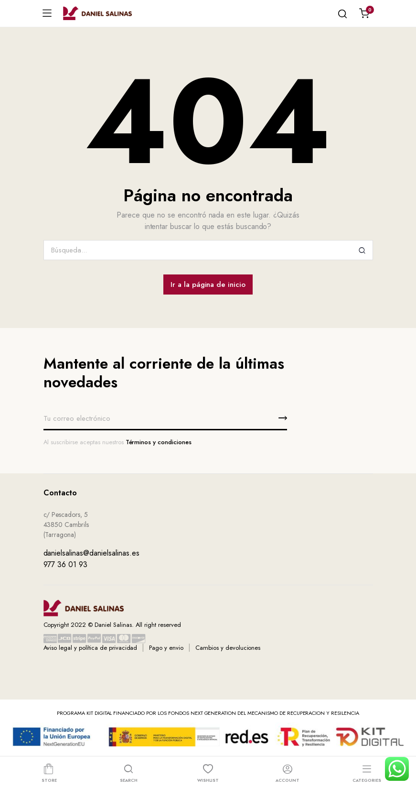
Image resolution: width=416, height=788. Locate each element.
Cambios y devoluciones (227, 647)
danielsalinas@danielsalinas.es (91, 552)
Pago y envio (166, 647)
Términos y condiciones (159, 442)
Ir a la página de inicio (208, 284)
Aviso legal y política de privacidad (90, 647)
